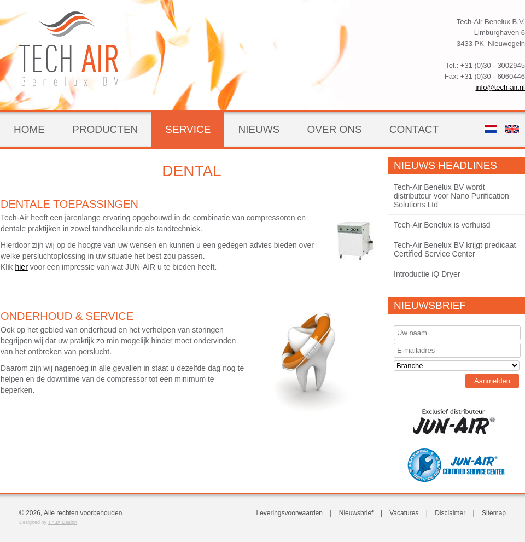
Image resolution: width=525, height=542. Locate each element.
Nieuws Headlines (445, 165)
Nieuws (258, 129)
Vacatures (403, 513)
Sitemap (494, 513)
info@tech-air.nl (500, 87)
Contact (414, 129)
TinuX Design (62, 522)
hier (21, 267)
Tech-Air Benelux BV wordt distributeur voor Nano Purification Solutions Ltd (451, 196)
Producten (105, 129)
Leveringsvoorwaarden (289, 513)
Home (29, 129)
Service (188, 129)
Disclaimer (450, 513)
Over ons (334, 129)
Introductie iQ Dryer (427, 274)
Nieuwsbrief (430, 305)
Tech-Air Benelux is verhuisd (442, 224)
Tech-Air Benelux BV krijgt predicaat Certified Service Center (455, 249)
